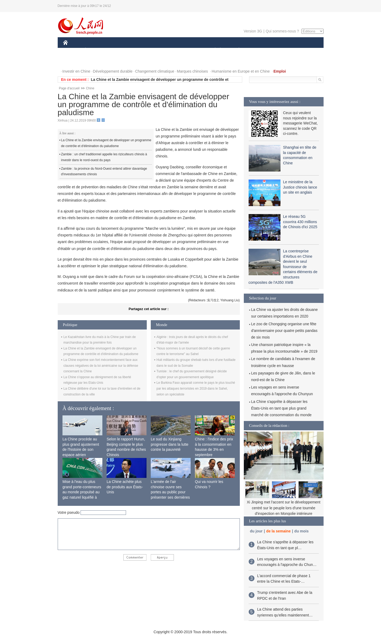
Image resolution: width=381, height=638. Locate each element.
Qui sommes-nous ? (282, 31)
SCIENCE (165, 50)
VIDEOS (95, 61)
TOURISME (280, 50)
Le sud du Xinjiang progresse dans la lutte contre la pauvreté (170, 444)
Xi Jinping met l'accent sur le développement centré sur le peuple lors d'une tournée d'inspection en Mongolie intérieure (283, 508)
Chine (90, 88)
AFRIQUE (142, 50)
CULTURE (189, 50)
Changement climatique (154, 71)
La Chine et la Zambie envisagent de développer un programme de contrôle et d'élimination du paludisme (106, 143)
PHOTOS (74, 61)
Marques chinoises (192, 71)
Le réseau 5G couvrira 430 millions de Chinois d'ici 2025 (300, 221)
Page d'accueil (69, 88)
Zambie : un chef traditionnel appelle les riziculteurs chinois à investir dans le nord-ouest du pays (104, 157)
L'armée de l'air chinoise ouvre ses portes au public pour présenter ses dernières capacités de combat (170, 491)
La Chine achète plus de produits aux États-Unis (125, 486)
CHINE (72, 50)
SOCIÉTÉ (212, 50)
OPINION (305, 50)
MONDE (119, 50)
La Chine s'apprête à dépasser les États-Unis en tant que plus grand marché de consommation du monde (281, 408)
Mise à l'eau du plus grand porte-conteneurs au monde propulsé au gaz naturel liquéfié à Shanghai (81, 491)
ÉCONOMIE (95, 50)
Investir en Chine (76, 71)
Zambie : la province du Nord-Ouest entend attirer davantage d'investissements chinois (104, 171)
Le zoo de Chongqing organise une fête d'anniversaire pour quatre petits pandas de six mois (284, 330)
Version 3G (253, 31)
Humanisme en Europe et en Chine (241, 71)
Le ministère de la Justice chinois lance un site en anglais (300, 187)
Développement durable (113, 71)
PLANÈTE (236, 50)
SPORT (257, 50)
